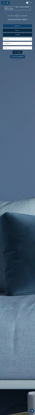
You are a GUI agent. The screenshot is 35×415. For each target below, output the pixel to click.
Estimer (17, 34)
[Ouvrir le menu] (5, 3)
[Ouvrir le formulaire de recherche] (17, 52)
